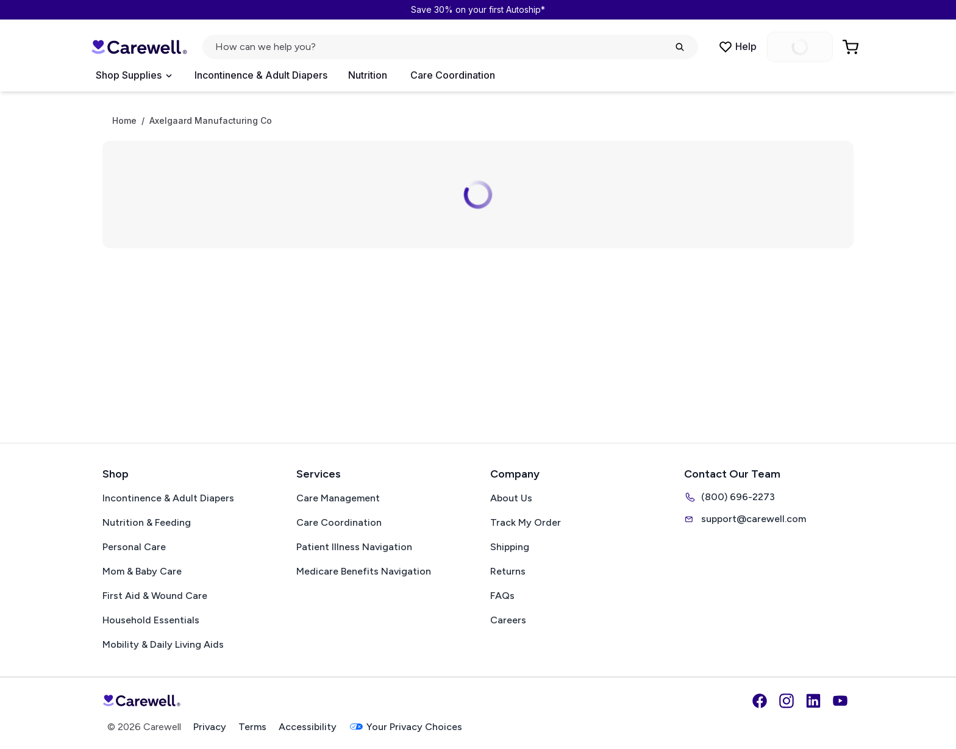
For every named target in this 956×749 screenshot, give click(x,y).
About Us (511, 498)
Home (124, 121)
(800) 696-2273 (729, 497)
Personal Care (134, 547)
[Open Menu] (133, 76)
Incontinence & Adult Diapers (260, 75)
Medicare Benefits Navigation (363, 571)
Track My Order (525, 522)
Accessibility (308, 727)
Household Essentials (150, 620)
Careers (508, 620)
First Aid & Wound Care (154, 595)
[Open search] (450, 47)
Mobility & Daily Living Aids (163, 644)
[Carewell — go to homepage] (139, 47)
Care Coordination (452, 75)
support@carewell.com (745, 519)
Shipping (509, 547)
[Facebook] (759, 700)
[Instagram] (786, 700)
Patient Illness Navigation (354, 547)
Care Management (338, 498)
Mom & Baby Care (142, 571)
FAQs (502, 595)
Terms (252, 727)
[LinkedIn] (813, 700)
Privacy (209, 727)
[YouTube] (840, 700)
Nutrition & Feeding (146, 522)
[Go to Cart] (852, 47)
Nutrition (367, 75)
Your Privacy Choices (405, 726)
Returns (508, 571)
